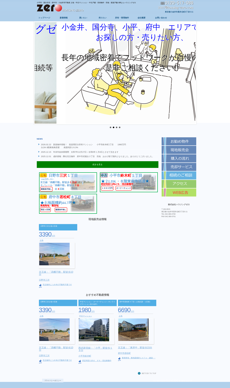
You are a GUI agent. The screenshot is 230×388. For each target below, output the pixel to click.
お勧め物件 (178, 141)
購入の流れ (178, 158)
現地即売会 (178, 150)
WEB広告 (178, 192)
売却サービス (178, 167)
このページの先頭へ (148, 373)
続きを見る (97, 164)
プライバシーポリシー (52, 380)
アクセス (178, 184)
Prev (38, 72)
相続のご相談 (178, 175)
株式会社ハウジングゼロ (65, 8)
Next (191, 72)
